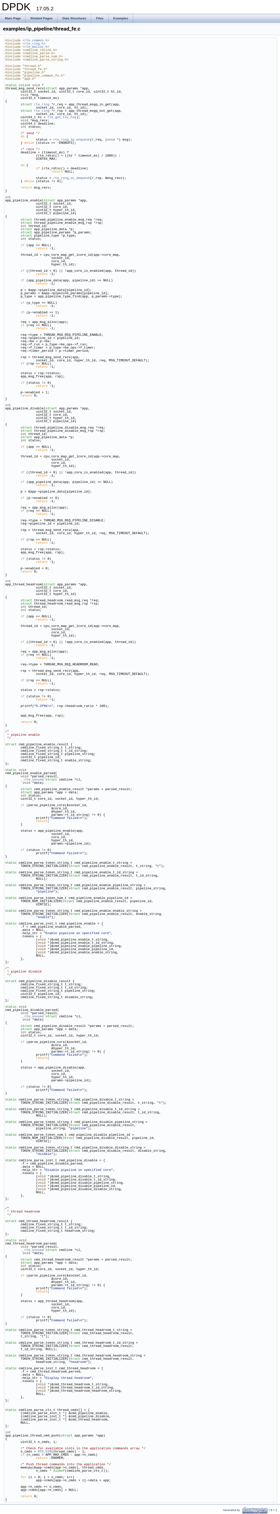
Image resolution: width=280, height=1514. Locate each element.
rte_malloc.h (36, 47)
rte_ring (41, 104)
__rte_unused (32, 779)
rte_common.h (36, 40)
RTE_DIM (45, 1451)
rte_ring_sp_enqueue (71, 139)
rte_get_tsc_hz (61, 117)
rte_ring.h (34, 43)
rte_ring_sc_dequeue (71, 178)
